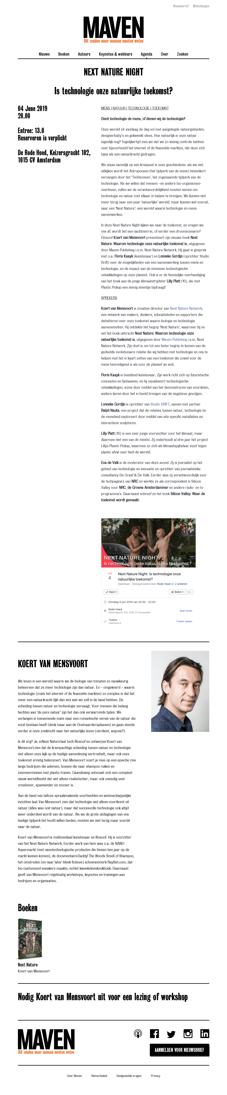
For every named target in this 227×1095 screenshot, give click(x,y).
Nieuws (44, 53)
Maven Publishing (174, 339)
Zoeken (182, 53)
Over (164, 53)
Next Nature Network (186, 308)
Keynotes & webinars (115, 53)
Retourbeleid (99, 1076)
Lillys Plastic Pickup (115, 446)
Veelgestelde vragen (129, 1076)
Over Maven (74, 1076)
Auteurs (84, 53)
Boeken (63, 53)
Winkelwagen (201, 6)
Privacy (155, 1076)
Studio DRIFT (160, 404)
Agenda (146, 53)
